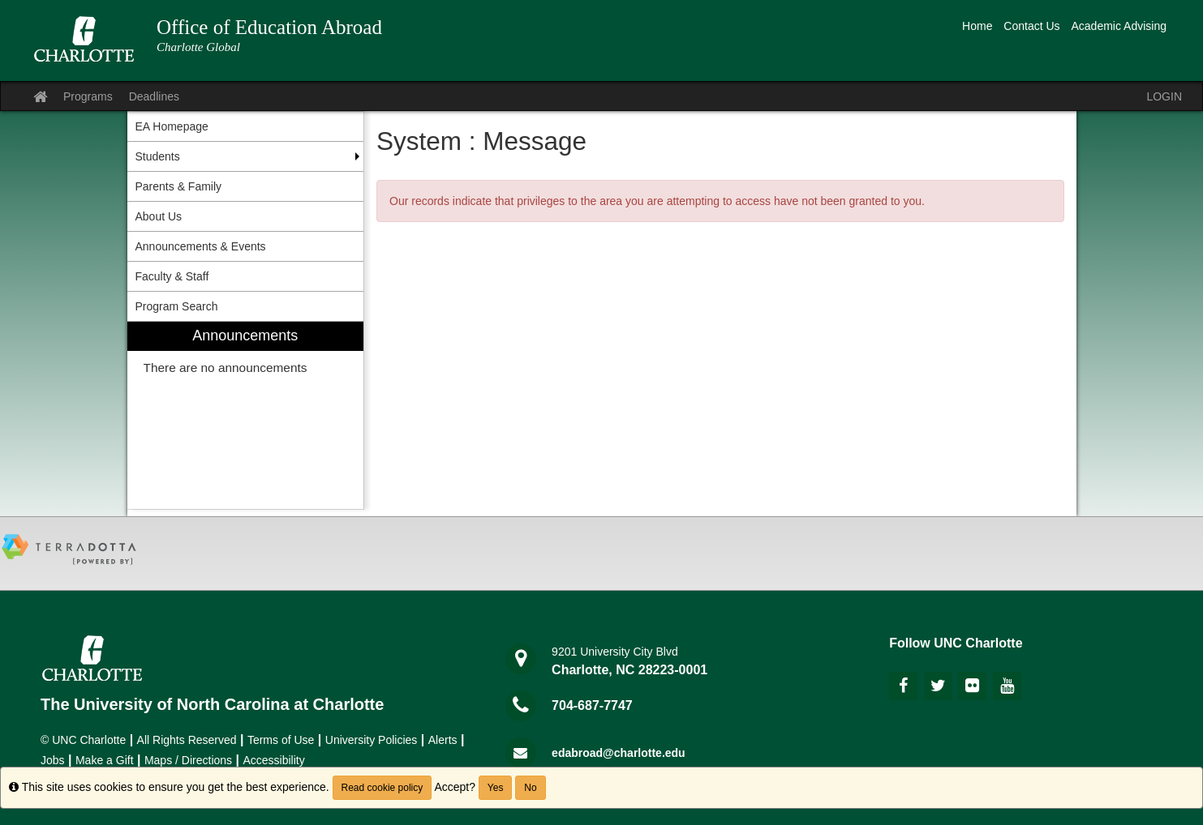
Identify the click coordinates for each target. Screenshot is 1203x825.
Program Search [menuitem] (176, 306)
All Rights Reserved (187, 739)
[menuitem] (245, 415)
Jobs (53, 760)
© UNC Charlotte (83, 739)
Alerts (443, 739)
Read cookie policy (382, 787)
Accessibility (273, 760)
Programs (88, 96)
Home (977, 25)
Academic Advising (1118, 25)
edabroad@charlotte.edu (618, 752)
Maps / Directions (188, 760)
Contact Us (1031, 25)
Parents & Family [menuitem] (178, 186)
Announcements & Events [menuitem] (200, 246)
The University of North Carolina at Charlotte (212, 704)
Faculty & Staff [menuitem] (172, 276)
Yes (496, 787)
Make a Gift (104, 760)
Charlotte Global (198, 47)
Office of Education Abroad (269, 27)
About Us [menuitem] (159, 216)
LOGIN (1164, 96)
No (530, 787)
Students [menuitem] (157, 156)
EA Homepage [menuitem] (171, 126)
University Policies (371, 739)
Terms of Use (280, 739)
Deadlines (154, 96)
